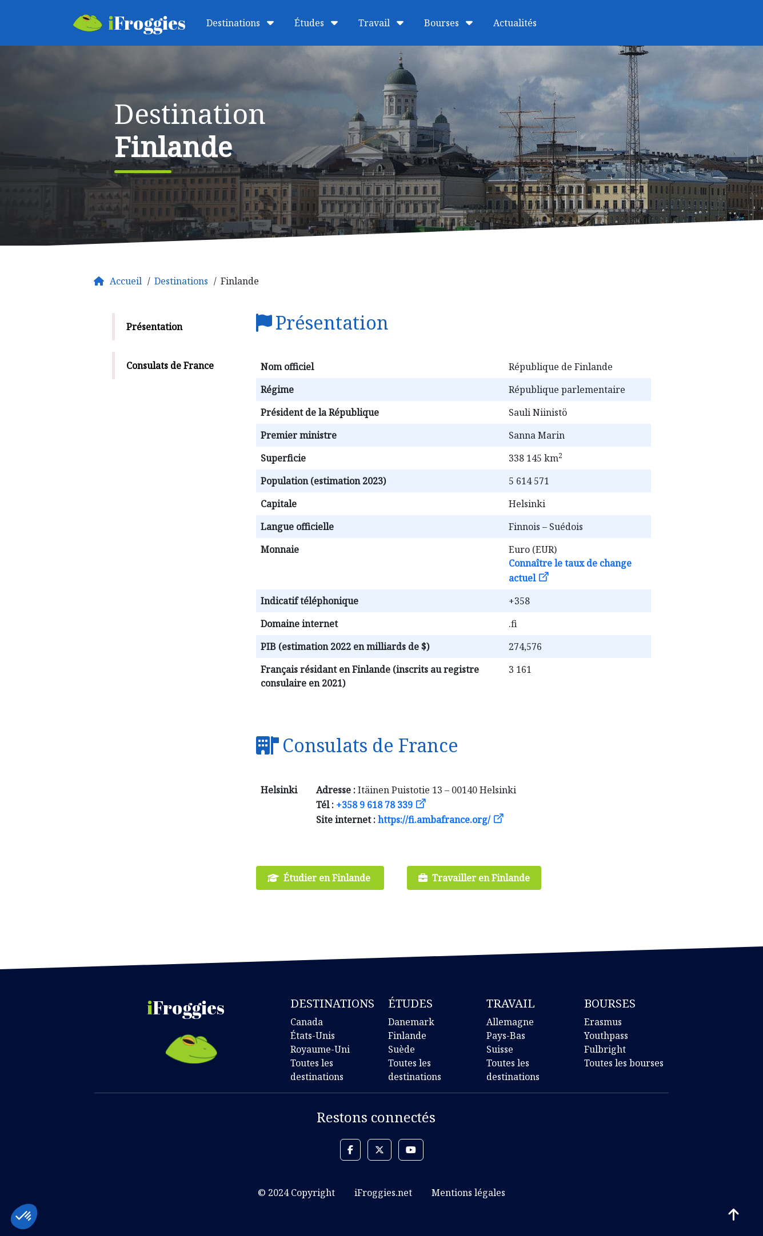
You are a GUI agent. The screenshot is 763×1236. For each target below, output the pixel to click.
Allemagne (510, 1022)
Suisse (499, 1049)
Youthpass (606, 1035)
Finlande (407, 1035)
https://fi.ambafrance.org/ (434, 819)
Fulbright (605, 1049)
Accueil (126, 281)
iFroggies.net (383, 1192)
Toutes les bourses (624, 1063)
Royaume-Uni (320, 1049)
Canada (306, 1022)
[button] (350, 1150)
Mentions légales (468, 1192)
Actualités (515, 23)
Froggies (129, 22)
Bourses (448, 23)
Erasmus (603, 1022)
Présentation (154, 326)
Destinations (240, 23)
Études (316, 23)
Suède (401, 1049)
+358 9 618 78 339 (374, 804)
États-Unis (312, 1035)
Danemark (411, 1022)
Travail (381, 23)
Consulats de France (170, 365)
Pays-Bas (505, 1035)
